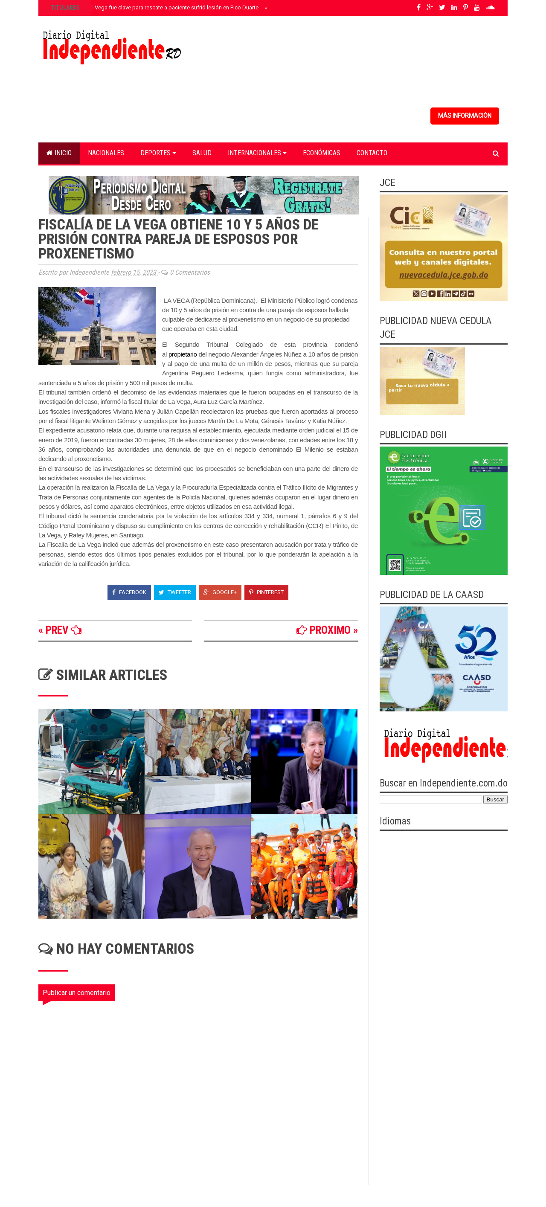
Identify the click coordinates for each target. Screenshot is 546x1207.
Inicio (59, 153)
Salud (202, 153)
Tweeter (175, 592)
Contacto (372, 153)
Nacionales (106, 153)
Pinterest (266, 592)
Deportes (158, 153)
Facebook (129, 592)
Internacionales (257, 153)
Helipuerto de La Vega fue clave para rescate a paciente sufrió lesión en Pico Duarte (153, 7)
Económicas (321, 153)
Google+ (220, 592)
